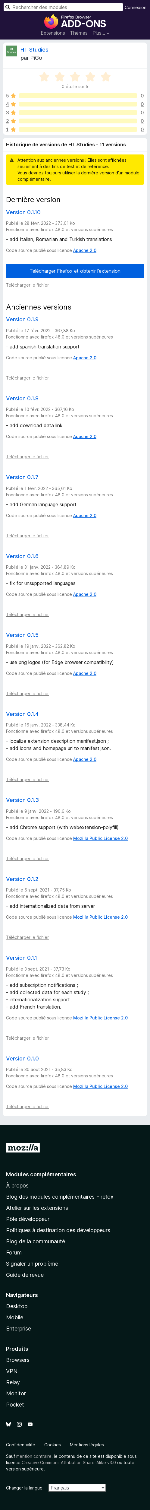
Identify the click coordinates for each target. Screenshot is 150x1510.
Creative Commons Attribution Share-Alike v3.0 (69, 1462)
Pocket (15, 1404)
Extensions (53, 33)
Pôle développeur (27, 1219)
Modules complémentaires (41, 1174)
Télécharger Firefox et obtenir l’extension (75, 271)
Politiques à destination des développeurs (58, 1230)
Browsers (18, 1360)
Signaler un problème (32, 1263)
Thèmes (79, 33)
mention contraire (34, 1456)
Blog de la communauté (35, 1241)
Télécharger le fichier (27, 285)
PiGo (36, 58)
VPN (11, 1371)
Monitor (16, 1393)
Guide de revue (25, 1275)
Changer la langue (24, 1487)
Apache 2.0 (84, 250)
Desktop (16, 1306)
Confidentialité (20, 1444)
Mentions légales (87, 1444)
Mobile (14, 1317)
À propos (17, 1185)
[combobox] (63, 7)
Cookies (52, 1444)
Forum (14, 1252)
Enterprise (18, 1328)
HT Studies (34, 49)
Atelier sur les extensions (37, 1208)
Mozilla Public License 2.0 (100, 838)
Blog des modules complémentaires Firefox (60, 1197)
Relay (13, 1382)
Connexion (135, 7)
